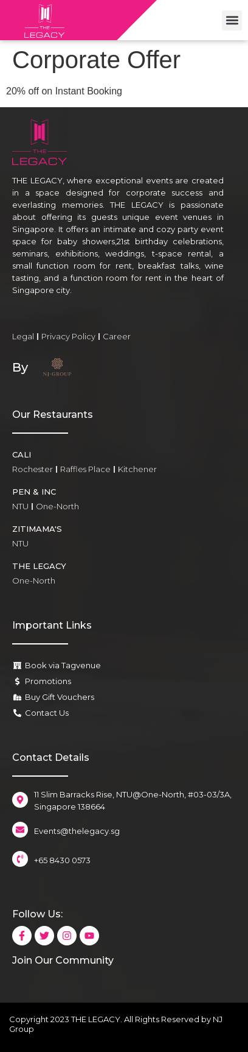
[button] (232, 20)
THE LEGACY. (96, 1019)
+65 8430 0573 (62, 860)
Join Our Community (63, 960)
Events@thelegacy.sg (77, 831)
